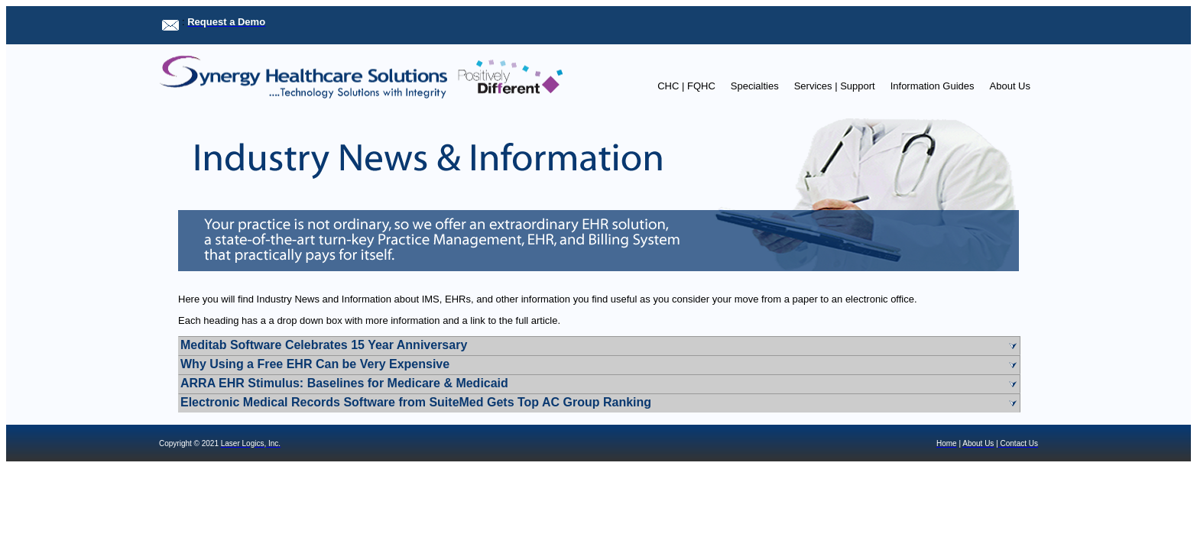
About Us (1010, 86)
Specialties (755, 86)
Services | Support (834, 86)
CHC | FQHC (686, 86)
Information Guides (932, 86)
